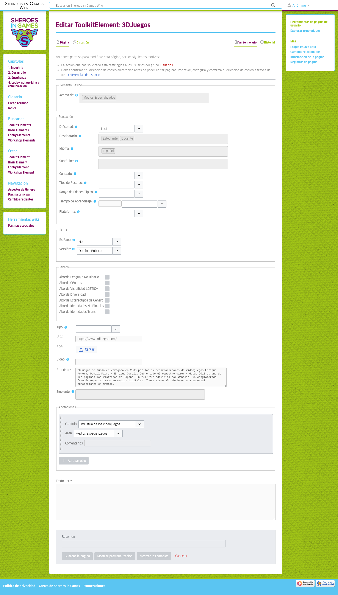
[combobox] (143, 98)
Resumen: (68, 536)
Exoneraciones (94, 586)
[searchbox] (118, 97)
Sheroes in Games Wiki (24, 5)
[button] (139, 128)
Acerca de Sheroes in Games (59, 586)
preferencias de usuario (83, 75)
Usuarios (166, 65)
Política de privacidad (19, 586)
